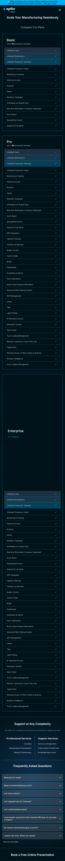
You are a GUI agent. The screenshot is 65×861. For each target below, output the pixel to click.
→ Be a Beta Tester (49, 3)
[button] (60, 10)
